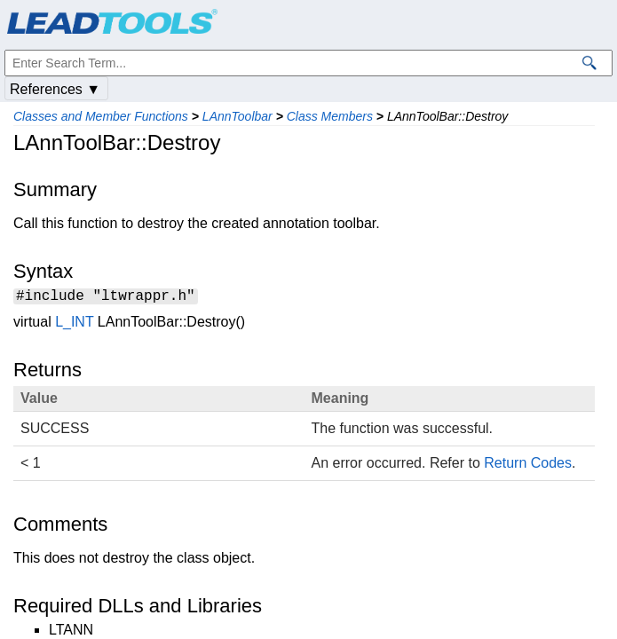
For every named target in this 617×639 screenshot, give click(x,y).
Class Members (330, 116)
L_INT (74, 324)
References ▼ (55, 89)
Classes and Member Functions (100, 116)
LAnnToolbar (237, 116)
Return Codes (528, 465)
